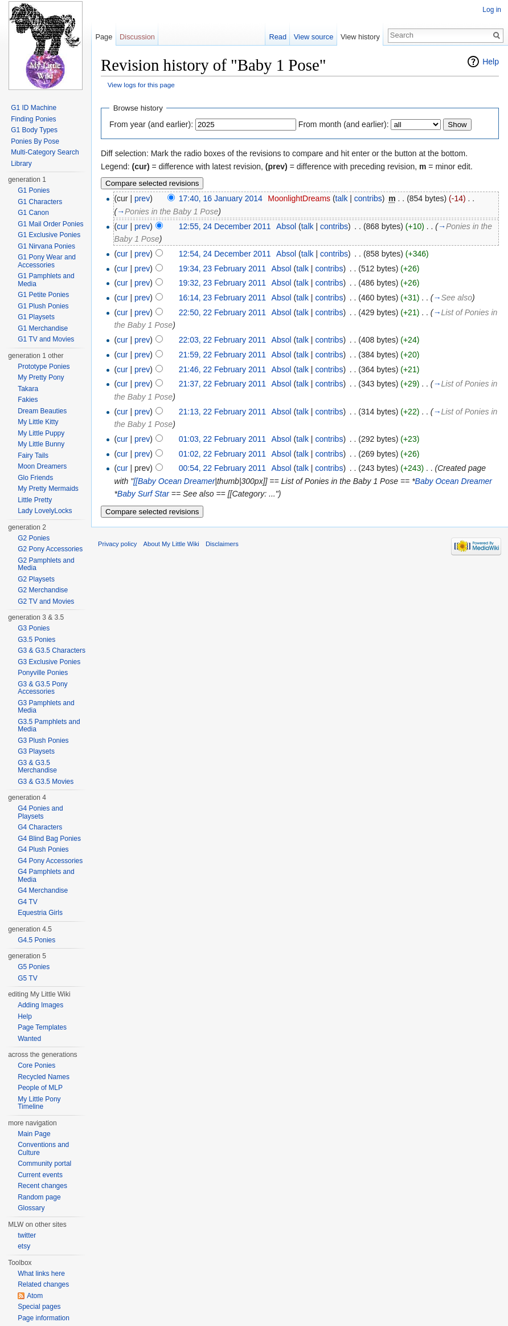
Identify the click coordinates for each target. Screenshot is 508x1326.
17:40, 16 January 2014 (221, 198)
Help (490, 61)
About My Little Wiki (171, 543)
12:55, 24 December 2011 (225, 226)
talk (341, 198)
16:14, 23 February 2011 (222, 297)
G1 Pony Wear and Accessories (47, 261)
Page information (43, 1318)
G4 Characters (40, 827)
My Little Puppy (41, 433)
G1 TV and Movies (46, 339)
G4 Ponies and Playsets (40, 812)
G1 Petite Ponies (43, 295)
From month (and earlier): (343, 124)
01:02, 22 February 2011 (222, 453)
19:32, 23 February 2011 (222, 282)
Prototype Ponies (43, 367)
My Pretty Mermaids (48, 489)
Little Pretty (35, 500)
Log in (491, 10)
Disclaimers (222, 543)
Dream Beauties (42, 411)
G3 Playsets (36, 751)
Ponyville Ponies (43, 673)
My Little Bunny (41, 444)
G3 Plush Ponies (43, 741)
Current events (40, 1175)
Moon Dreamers (42, 466)
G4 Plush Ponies (43, 849)
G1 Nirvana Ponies (46, 246)
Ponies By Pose (35, 141)
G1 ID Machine (33, 108)
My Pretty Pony (41, 377)
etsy (24, 1246)
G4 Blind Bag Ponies (49, 839)
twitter (27, 1235)
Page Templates (42, 1027)
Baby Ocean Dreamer (453, 481)
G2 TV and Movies (46, 601)
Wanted (29, 1039)
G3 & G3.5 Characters (51, 650)
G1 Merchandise (43, 328)
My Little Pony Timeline (39, 1103)
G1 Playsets (36, 317)
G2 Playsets (36, 579)
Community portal (44, 1164)
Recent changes (42, 1186)
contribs (368, 198)
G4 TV (27, 902)
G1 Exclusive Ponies (49, 235)
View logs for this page (141, 84)
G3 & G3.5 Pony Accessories (42, 688)
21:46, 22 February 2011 (222, 369)
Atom (35, 1296)
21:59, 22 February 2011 (222, 354)
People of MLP (40, 1088)
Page (103, 36)
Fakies (28, 400)
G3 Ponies (34, 628)
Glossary (31, 1208)
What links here (41, 1274)
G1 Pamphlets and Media (46, 280)
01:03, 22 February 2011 (222, 439)
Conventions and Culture (43, 1149)
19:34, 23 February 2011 (222, 268)
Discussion (137, 36)
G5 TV (27, 978)
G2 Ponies (34, 538)
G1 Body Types (34, 130)
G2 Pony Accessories (50, 549)
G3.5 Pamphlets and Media (49, 726)
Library (21, 164)
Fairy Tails (33, 455)
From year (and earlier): (151, 124)
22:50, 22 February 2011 (222, 312)
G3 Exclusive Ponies (49, 662)
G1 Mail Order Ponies (50, 224)
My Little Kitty (38, 422)
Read (277, 36)
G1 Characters (40, 202)
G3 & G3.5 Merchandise (37, 767)
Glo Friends (35, 478)
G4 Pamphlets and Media (46, 876)
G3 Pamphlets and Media (46, 707)
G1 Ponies (34, 190)
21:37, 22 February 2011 (222, 383)
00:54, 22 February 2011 (222, 468)
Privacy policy (117, 543)
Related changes (43, 1284)
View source (313, 36)
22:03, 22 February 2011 (222, 339)
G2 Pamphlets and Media (46, 564)
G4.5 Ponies (36, 940)
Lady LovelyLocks (45, 511)
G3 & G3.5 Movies (45, 782)
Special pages (39, 1307)
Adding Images (40, 1005)
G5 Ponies (34, 967)
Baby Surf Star (143, 493)
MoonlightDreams (299, 198)
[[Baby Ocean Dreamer (174, 481)
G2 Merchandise (43, 590)
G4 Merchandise (43, 890)
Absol (286, 226)
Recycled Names (43, 1077)
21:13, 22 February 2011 (222, 411)
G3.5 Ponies (36, 640)
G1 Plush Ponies (43, 306)
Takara (28, 389)
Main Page (34, 1134)
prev (142, 198)
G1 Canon (33, 213)
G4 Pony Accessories (50, 861)
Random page (39, 1197)
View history (360, 36)
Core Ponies (36, 1065)
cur (122, 226)
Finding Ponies (33, 119)
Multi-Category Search (45, 152)
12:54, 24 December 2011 (225, 253)
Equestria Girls (40, 913)
